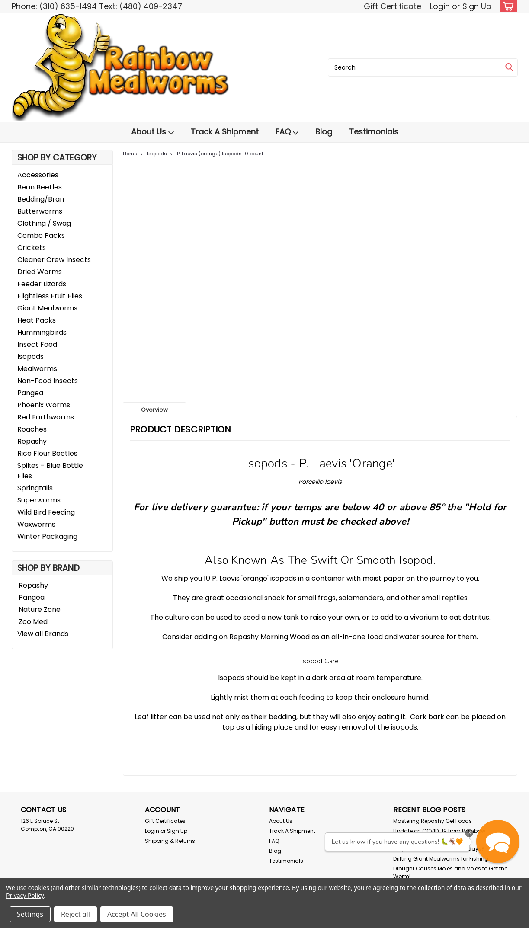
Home (130, 153)
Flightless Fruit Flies (49, 296)
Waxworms (36, 524)
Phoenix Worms (43, 405)
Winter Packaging (47, 536)
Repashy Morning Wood (269, 637)
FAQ (287, 132)
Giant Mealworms (47, 308)
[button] (497, 841)
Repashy (32, 441)
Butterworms (39, 211)
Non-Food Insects (47, 381)
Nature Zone (40, 609)
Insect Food (37, 344)
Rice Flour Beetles (47, 453)
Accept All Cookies (136, 914)
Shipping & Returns (170, 841)
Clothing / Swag (44, 223)
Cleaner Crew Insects (54, 260)
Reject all (75, 914)
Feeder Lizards (41, 284)
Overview (154, 410)
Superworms (39, 500)
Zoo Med (33, 622)
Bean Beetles (39, 187)
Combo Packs (41, 235)
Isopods (30, 357)
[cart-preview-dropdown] (507, 6)
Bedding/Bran (40, 199)
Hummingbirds (42, 332)
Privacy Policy (25, 895)
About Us (152, 132)
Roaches (32, 429)
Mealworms (37, 369)
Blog (323, 131)
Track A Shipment (225, 131)
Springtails (35, 488)
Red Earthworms (45, 417)
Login (440, 6)
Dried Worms (39, 272)
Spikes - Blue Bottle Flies (50, 471)
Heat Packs (36, 320)
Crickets (31, 248)
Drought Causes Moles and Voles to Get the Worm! (450, 872)
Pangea (30, 393)
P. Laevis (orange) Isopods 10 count (220, 153)
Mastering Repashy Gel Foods (432, 821)
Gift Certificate (392, 6)
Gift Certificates (165, 821)
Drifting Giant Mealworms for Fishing (440, 858)
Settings (30, 914)
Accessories (37, 175)
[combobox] (423, 67)
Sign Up (476, 6)
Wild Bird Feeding (46, 512)
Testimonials (373, 131)
